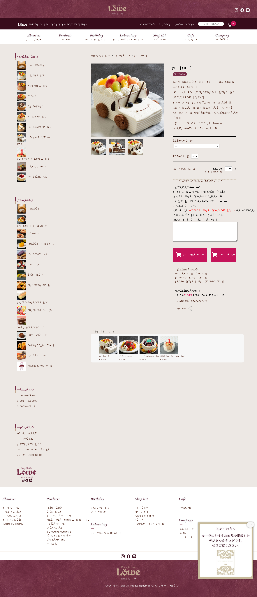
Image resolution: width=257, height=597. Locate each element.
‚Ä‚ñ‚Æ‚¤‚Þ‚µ (125, 356)
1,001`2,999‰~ (28, 400)
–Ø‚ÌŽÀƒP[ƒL (56, 524)
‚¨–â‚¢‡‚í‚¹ (139, 585)
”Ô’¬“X (139, 520)
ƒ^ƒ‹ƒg (26, 96)
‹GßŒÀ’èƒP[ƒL (34, 127)
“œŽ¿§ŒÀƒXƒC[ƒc (31, 322)
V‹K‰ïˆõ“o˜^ (146, 24)
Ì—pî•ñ (186, 537)
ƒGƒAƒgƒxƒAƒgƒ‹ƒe (59, 532)
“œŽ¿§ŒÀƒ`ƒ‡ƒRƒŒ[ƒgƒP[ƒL (68, 520)
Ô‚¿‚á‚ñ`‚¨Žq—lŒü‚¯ (33, 139)
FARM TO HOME (13, 524)
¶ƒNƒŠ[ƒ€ (31, 75)
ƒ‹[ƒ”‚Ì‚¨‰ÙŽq (12, 520)
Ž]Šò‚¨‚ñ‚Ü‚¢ (30, 275)
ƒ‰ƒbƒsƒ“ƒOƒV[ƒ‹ (35, 366)
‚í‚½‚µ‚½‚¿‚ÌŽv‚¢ (12, 512)
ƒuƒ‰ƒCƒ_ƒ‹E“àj (35, 345)
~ (250, 524)
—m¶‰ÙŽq (30, 65)
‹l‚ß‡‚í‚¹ (28, 264)
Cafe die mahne (145, 516)
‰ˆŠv (183, 533)
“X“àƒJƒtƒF (186, 508)
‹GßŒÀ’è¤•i (32, 254)
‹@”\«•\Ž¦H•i (32, 335)
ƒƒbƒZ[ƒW (11, 508)
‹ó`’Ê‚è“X (142, 508)
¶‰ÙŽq (28, 209)
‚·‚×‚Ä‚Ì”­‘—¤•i (31, 355)
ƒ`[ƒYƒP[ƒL (31, 116)
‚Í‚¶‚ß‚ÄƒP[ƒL (167, 356)
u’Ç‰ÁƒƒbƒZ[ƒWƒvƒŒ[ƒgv (211, 210)
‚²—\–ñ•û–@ (98, 512)
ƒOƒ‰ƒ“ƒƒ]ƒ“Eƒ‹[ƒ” (150, 524)
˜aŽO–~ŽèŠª (54, 508)
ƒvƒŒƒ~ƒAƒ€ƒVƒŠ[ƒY (32, 297)
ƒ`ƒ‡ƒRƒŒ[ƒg (32, 86)
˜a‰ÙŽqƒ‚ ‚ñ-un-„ (35, 244)
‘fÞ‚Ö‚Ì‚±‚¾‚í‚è (12, 516)
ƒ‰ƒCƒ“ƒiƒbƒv (100, 508)
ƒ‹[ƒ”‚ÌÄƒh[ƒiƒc (59, 516)
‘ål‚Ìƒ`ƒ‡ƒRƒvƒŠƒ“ (59, 535)
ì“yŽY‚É (25, 438)
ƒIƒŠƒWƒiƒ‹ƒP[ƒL (34, 285)
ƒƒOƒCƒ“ (165, 24)
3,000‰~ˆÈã (26, 406)
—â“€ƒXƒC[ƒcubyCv (32, 221)
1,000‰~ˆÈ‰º (26, 395)
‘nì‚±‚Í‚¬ (53, 544)
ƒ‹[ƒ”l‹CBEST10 (29, 455)
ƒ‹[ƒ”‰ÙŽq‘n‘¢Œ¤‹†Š (106, 533)
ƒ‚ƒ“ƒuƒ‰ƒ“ (30, 106)
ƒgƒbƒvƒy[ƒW (100, 55)
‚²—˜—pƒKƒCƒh (184, 24)
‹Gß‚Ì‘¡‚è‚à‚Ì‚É (27, 433)
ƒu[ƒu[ (104, 356)
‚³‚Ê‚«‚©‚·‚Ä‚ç (54, 527)
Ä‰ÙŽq (28, 233)
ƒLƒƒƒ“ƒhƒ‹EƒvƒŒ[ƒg (33, 153)
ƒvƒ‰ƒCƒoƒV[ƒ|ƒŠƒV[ (166, 585)
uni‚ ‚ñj (141, 512)
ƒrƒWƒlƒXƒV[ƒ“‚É (29, 444)
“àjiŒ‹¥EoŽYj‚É (33, 449)
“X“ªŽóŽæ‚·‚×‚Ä (32, 177)
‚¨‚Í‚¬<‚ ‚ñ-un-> (31, 166)
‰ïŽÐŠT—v (187, 529)
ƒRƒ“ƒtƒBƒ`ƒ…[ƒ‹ (34, 310)
